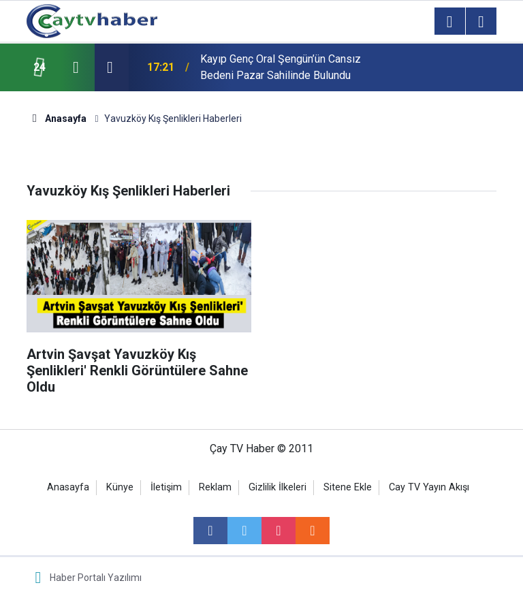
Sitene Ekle (347, 487)
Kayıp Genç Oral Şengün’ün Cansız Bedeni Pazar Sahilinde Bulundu (280, 67)
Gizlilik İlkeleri (277, 487)
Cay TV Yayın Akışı (429, 487)
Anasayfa (68, 487)
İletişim (166, 487)
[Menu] (449, 22)
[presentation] (76, 67)
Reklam (215, 487)
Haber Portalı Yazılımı (96, 577)
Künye (119, 487)
